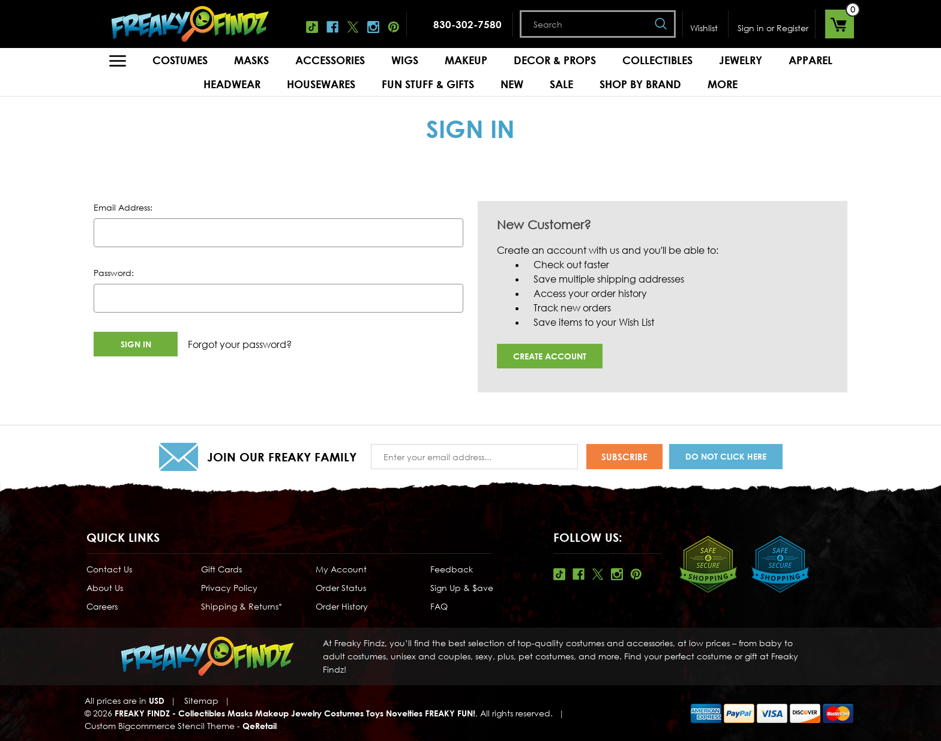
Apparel (810, 60)
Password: (114, 273)
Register (792, 28)
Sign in (751, 28)
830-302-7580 (467, 24)
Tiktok (312, 27)
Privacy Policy (229, 588)
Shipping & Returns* (241, 606)
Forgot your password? (240, 344)
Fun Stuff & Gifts (428, 84)
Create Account (549, 356)
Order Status (341, 588)
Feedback (451, 569)
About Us (104, 588)
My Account (341, 569)
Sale (561, 84)
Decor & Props (555, 60)
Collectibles (657, 60)
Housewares (321, 84)
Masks (251, 60)
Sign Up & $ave (461, 588)
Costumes (180, 60)
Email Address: (123, 207)
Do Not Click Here (725, 456)
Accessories (330, 60)
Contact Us (109, 569)
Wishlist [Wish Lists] (704, 28)
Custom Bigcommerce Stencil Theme (160, 726)
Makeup (466, 60)
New (512, 84)
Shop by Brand (640, 84)
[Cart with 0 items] (839, 24)
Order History (342, 606)
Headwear (231, 84)
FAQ (439, 606)
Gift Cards (221, 569)
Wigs (404, 60)
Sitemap (201, 700)
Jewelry (740, 60)
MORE (723, 84)
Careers (102, 606)
